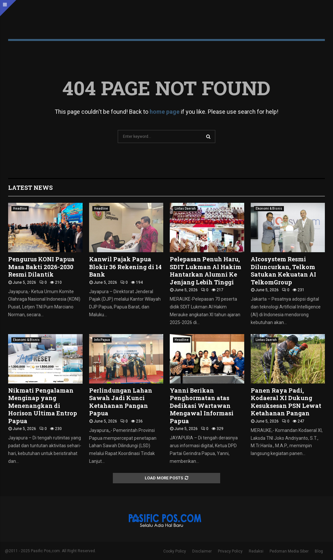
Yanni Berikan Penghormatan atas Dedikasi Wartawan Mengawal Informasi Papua (201, 405)
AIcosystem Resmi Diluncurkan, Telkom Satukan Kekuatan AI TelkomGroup (283, 270)
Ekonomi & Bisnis (269, 208)
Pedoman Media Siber (289, 551)
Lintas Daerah (185, 208)
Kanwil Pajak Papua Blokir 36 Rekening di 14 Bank (125, 266)
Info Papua (102, 340)
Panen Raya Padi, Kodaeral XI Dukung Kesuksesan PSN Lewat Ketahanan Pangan (286, 401)
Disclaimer (202, 551)
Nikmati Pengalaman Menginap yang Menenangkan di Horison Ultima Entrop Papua (42, 405)
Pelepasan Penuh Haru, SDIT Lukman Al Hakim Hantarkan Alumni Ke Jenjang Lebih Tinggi (205, 270)
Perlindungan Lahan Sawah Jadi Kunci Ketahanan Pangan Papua (120, 401)
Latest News (30, 187)
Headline (20, 208)
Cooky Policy (174, 551)
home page (165, 111)
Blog (319, 551)
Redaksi (256, 551)
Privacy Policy (230, 551)
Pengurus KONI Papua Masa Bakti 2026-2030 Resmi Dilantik (41, 266)
